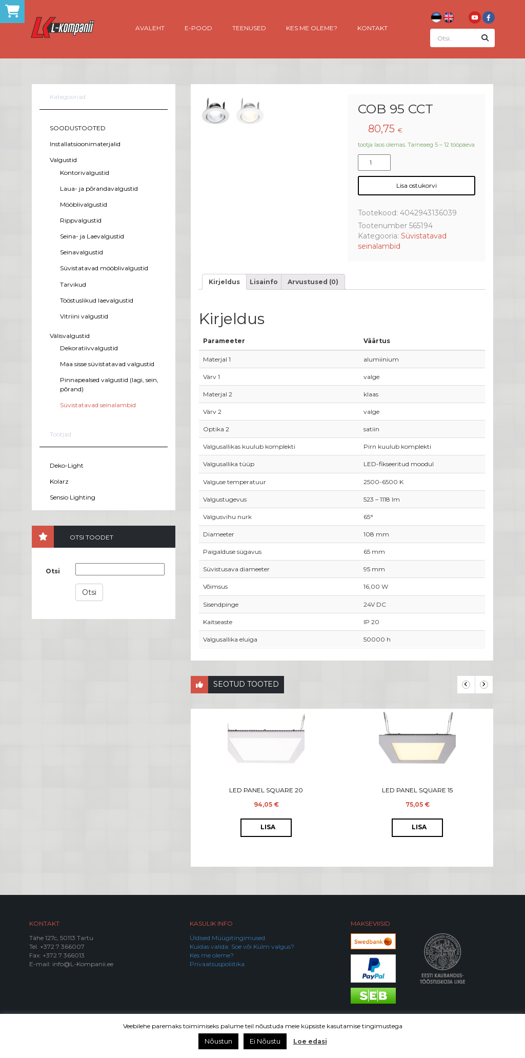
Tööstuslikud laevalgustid (96, 300)
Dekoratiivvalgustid (89, 348)
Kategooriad (68, 97)
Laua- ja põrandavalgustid (99, 188)
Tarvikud (73, 284)
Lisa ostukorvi (416, 185)
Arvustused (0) (313, 282)
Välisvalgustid (70, 336)
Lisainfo (264, 282)
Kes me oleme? (311, 27)
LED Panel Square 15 (417, 790)
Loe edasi (310, 1041)
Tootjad (60, 434)
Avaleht (150, 27)
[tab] (224, 282)
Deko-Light (67, 465)
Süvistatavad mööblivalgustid (104, 268)
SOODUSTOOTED (78, 128)
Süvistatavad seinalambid (98, 405)
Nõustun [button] (218, 1041)
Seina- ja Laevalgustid (92, 236)
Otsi (53, 571)
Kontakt (372, 27)
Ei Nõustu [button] (265, 1041)
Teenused (249, 27)
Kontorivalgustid (84, 172)
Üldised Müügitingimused (227, 938)
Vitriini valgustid (84, 316)
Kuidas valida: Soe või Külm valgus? (242, 947)
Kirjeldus (224, 282)
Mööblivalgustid (83, 204)
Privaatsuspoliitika (217, 964)
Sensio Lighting (72, 497)
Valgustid (63, 160)
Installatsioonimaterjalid (85, 144)
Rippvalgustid (81, 220)
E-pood (198, 27)
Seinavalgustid (81, 252)
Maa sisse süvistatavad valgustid (107, 364)
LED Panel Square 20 (266, 790)
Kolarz (59, 481)
